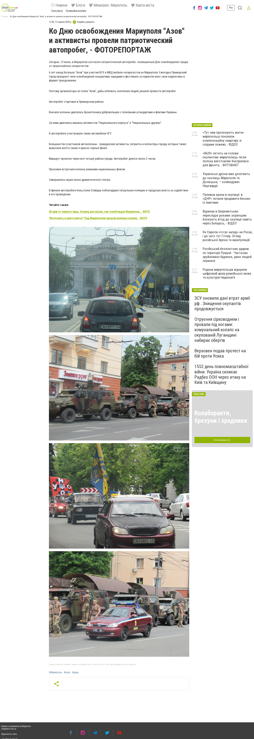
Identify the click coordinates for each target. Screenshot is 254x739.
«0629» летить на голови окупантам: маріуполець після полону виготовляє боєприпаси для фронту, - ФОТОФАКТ (226, 159)
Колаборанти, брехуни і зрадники (220, 416)
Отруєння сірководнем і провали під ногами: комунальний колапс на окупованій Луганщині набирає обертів (216, 330)
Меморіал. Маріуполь (108, 5)
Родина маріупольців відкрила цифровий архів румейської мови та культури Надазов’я (227, 273)
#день (75, 672)
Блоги (78, 5)
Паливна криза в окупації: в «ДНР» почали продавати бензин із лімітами (226, 198)
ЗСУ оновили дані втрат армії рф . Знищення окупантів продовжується (222, 303)
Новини (59, 5)
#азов (67, 672)
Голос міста (57, 10)
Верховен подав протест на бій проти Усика (220, 353)
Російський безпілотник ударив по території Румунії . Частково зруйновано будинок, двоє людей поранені (227, 255)
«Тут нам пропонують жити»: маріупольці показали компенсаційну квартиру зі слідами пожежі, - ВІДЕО (224, 138)
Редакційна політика (76, 10)
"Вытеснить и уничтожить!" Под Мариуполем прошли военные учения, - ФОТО (98, 218)
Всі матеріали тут (222, 440)
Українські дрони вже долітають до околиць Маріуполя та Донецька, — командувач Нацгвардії (226, 180)
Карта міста (142, 5)
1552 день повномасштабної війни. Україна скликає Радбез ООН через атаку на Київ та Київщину (221, 374)
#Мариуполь (55, 672)
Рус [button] (231, 7)
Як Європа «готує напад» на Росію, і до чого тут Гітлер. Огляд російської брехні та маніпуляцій (228, 236)
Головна (4, 16)
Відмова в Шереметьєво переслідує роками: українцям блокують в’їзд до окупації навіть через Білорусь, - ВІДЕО (227, 217)
